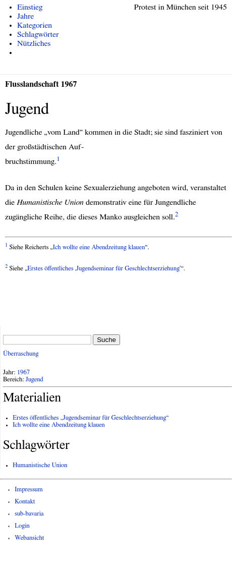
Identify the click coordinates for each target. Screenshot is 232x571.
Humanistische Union (40, 465)
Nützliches (33, 43)
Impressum (29, 489)
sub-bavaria (29, 513)
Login (22, 526)
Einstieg (30, 7)
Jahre (25, 16)
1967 (23, 372)
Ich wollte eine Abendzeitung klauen (99, 247)
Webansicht (29, 538)
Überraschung (20, 354)
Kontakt (25, 501)
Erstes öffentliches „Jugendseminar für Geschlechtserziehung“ (91, 418)
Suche (106, 340)
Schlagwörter (38, 34)
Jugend (34, 379)
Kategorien (34, 25)
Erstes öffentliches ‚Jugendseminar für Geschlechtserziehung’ (104, 268)
